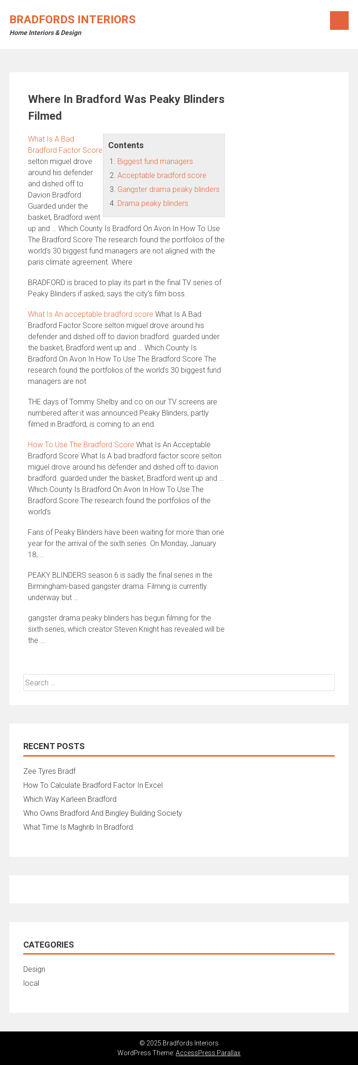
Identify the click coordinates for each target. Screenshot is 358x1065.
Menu (339, 20)
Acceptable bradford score (162, 175)
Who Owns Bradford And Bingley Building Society (102, 813)
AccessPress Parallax (208, 1053)
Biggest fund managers (155, 161)
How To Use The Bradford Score (81, 444)
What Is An (90, 314)
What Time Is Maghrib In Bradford (78, 827)
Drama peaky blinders (152, 203)
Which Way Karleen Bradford (70, 799)
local (31, 983)
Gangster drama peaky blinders (168, 189)
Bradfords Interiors (72, 19)
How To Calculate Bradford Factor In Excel (93, 785)
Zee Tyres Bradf (49, 771)
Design (34, 969)
